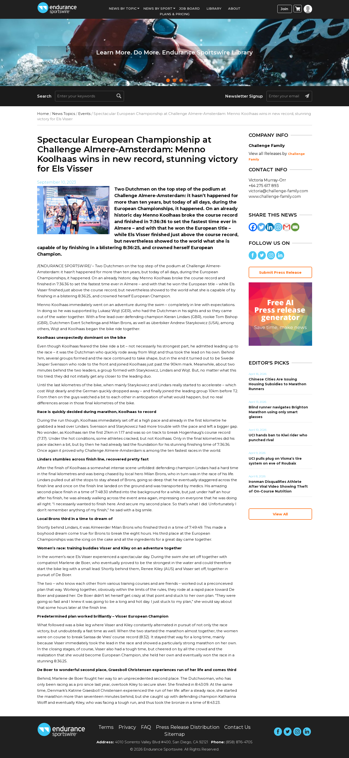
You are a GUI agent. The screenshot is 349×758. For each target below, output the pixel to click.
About (234, 8)
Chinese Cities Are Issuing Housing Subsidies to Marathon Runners (277, 384)
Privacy (127, 727)
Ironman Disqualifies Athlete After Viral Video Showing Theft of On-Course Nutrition (278, 486)
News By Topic (123, 8)
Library (213, 8)
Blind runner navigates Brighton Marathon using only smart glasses (278, 412)
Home (43, 113)
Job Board (189, 8)
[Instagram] (278, 227)
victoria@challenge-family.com (278, 191)
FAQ (146, 727)
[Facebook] (253, 227)
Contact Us (237, 727)
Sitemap (174, 734)
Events (84, 113)
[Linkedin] (270, 227)
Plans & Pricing (175, 14)
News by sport (157, 8)
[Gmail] (286, 227)
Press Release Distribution (187, 727)
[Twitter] (261, 227)
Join (284, 9)
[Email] (295, 227)
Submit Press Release (280, 272)
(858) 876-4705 (239, 742)
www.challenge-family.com (275, 196)
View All (280, 514)
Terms (106, 727)
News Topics (63, 113)
